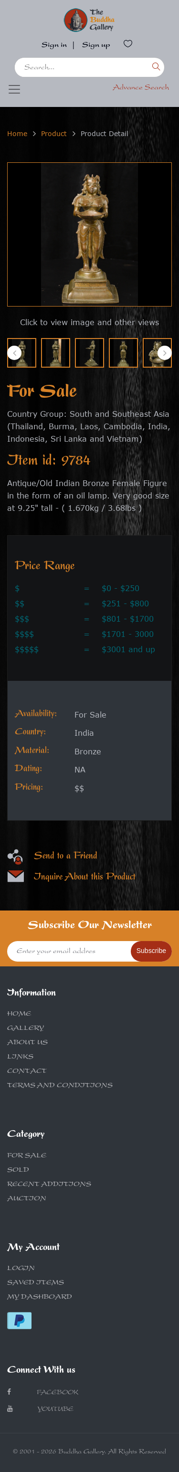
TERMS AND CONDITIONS (60, 1086)
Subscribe (151, 950)
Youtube (40, 1409)
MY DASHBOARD (39, 1297)
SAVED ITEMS (35, 1283)
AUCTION (26, 1199)
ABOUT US (27, 1043)
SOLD (18, 1170)
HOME (19, 1014)
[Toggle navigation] (14, 89)
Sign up (96, 46)
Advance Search (141, 88)
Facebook (42, 1392)
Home (17, 133)
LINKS (20, 1057)
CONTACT (27, 1072)
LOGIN (21, 1269)
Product (54, 133)
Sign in (54, 46)
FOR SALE (26, 1156)
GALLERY (25, 1029)
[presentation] (14, 353)
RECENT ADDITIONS (49, 1185)
